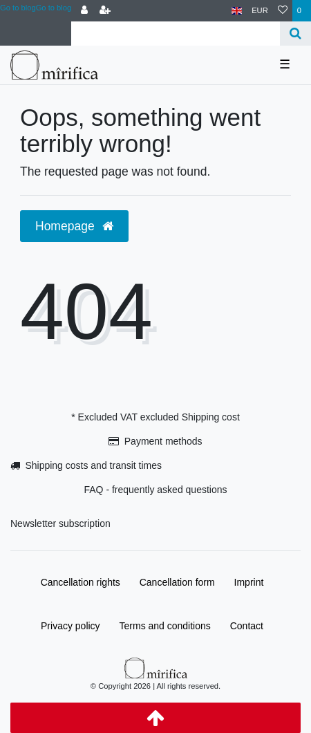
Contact (246, 625)
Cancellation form (177, 582)
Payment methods (163, 441)
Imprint (249, 582)
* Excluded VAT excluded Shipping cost (155, 417)
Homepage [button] (74, 226)
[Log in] (84, 10)
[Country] (237, 10)
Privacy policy (70, 625)
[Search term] (175, 33)
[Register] (105, 10)
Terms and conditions (165, 625)
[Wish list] (282, 10)
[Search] (295, 33)
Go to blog (54, 7)
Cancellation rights (80, 582)
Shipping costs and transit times (93, 465)
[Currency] (260, 10)
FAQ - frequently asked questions (155, 489)
